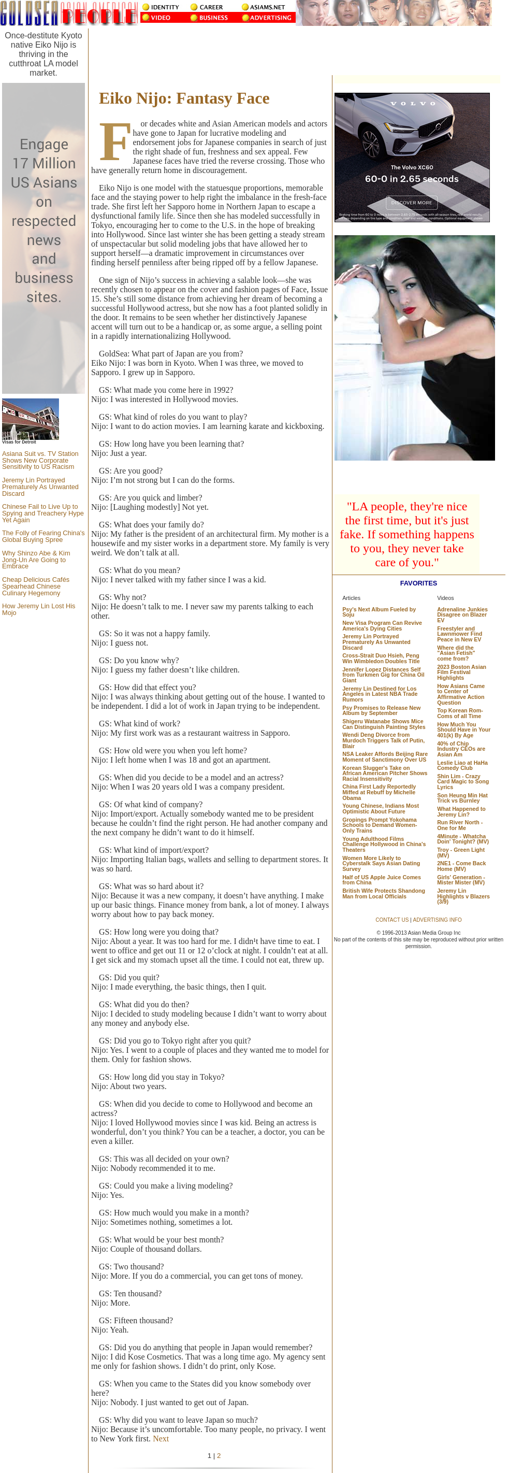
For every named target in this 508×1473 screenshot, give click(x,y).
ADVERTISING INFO (437, 920)
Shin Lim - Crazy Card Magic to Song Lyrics (463, 781)
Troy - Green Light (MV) (461, 853)
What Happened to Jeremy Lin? (461, 812)
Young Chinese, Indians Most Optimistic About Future (380, 808)
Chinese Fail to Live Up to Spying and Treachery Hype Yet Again (43, 513)
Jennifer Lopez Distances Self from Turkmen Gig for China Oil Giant (383, 674)
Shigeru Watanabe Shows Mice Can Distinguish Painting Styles (383, 724)
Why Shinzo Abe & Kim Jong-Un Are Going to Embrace (36, 559)
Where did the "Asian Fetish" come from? (456, 653)
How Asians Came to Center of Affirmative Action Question (461, 694)
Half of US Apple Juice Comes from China (381, 880)
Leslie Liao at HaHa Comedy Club (462, 765)
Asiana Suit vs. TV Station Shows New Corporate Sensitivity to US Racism (40, 460)
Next (161, 1438)
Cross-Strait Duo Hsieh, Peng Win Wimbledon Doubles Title (380, 658)
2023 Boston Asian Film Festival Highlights (461, 672)
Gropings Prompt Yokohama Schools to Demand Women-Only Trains (379, 825)
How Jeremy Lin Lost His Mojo (39, 609)
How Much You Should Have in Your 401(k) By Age (463, 729)
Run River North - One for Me (460, 825)
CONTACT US (392, 920)
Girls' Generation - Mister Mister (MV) (461, 880)
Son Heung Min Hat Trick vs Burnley (462, 798)
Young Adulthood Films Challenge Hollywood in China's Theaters (384, 844)
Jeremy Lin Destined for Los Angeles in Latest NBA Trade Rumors (379, 694)
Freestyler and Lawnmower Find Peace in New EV (459, 633)
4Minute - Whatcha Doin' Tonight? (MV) (463, 839)
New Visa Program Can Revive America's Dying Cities (382, 626)
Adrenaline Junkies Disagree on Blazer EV (462, 614)
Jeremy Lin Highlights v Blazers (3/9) (463, 896)
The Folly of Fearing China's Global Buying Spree (43, 536)
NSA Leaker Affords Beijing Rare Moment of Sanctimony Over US (385, 757)
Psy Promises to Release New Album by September (381, 711)
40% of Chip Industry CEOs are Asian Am (461, 748)
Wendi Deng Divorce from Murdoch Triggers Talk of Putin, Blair (383, 740)
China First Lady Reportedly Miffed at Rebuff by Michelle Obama (379, 791)
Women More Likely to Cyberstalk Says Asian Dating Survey (381, 863)
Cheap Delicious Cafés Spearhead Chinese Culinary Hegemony (35, 586)
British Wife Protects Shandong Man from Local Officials (383, 893)
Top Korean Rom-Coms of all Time (460, 713)
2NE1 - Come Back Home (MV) (461, 866)
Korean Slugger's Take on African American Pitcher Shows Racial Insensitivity (384, 773)
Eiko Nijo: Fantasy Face (184, 98)
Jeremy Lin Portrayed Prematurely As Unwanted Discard (40, 486)
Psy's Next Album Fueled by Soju (379, 612)
